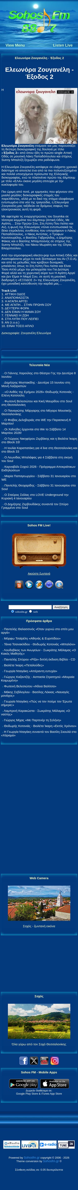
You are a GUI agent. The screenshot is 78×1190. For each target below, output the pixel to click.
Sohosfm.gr (32, 1157)
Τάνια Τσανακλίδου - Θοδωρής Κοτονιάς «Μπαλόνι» (39, 644)
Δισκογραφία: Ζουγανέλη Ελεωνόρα (26, 333)
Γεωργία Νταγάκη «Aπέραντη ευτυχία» (30, 671)
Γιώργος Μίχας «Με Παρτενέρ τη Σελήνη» (32, 720)
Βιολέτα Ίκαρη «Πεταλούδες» (24, 665)
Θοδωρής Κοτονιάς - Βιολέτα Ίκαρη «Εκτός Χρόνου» (40, 726)
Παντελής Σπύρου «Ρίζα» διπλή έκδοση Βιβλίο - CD (39, 659)
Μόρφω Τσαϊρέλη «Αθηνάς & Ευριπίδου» (32, 638)
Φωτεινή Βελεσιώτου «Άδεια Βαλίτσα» (30, 686)
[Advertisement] (39, 809)
